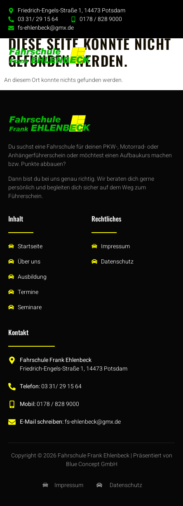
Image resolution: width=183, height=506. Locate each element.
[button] (166, 56)
